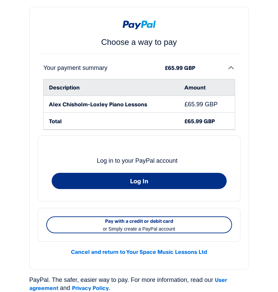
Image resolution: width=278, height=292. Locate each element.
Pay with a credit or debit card (139, 225)
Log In (139, 181)
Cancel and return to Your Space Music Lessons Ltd (139, 251)
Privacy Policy (90, 288)
